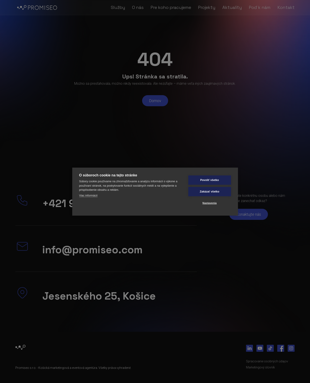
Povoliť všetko (209, 180)
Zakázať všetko (209, 191)
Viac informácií (88, 195)
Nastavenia (209, 203)
